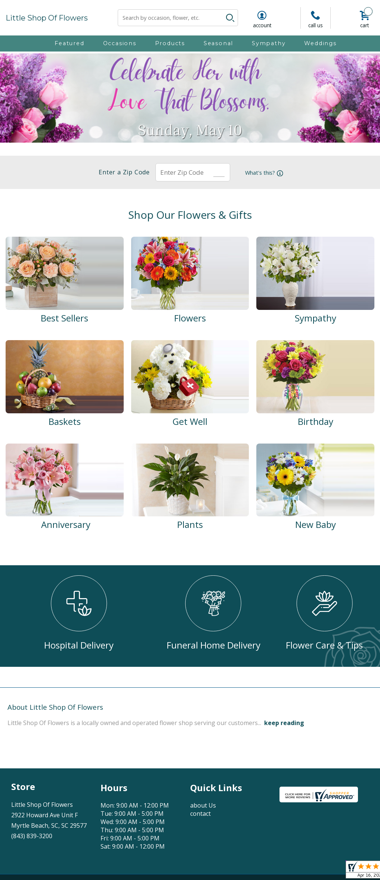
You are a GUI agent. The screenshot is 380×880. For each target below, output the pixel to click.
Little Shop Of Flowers (47, 17)
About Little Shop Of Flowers (55, 707)
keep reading (284, 723)
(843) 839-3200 (31, 836)
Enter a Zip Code (122, 172)
